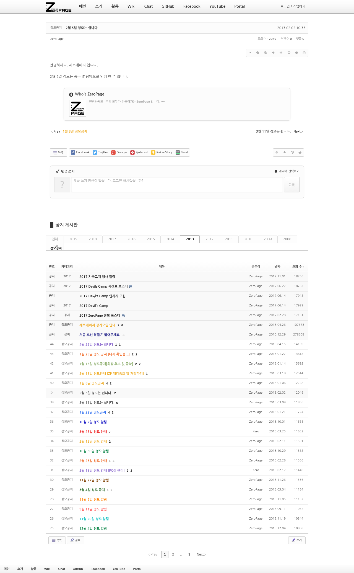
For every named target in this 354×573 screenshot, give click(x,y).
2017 (112, 239)
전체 (55, 239)
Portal (137, 569)
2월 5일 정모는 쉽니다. (82, 28)
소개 (20, 569)
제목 (162, 266)
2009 (268, 239)
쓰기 (296, 540)
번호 (52, 266)
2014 (170, 239)
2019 (73, 239)
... (181, 554)
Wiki (47, 569)
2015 (151, 239)
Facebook (98, 569)
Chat (61, 569)
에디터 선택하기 (287, 171)
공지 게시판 (67, 225)
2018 (93, 239)
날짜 (277, 266)
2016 (131, 239)
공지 (55, 246)
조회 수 (298, 266)
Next (201, 554)
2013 (190, 239)
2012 (209, 239)
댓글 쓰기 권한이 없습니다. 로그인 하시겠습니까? (109, 180)
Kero (256, 431)
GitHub (78, 569)
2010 (248, 239)
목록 (58, 153)
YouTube (119, 569)
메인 (7, 569)
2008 (287, 239)
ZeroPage (57, 38)
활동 (34, 569)
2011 (229, 239)
